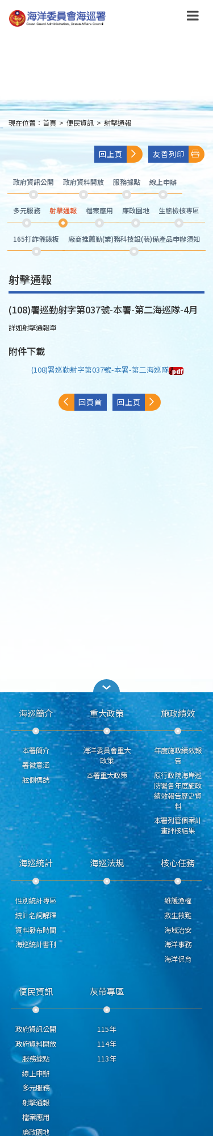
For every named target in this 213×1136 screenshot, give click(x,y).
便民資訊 (80, 123)
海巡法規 (107, 862)
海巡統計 (36, 862)
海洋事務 (177, 944)
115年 (106, 1029)
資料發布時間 (35, 930)
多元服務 (35, 1088)
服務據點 (35, 1059)
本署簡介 (35, 750)
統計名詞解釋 (35, 915)
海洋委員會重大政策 (107, 755)
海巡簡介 (36, 713)
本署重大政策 (106, 775)
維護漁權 (177, 900)
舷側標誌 (35, 780)
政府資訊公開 (35, 1029)
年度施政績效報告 (178, 755)
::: (1, 127)
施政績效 (178, 713)
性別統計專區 (35, 900)
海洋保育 (177, 959)
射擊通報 (117, 123)
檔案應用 (35, 1117)
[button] (107, 685)
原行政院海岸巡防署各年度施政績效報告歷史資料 (178, 790)
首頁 (49, 123)
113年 (106, 1059)
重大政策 (107, 713)
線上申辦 (35, 1073)
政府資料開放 (35, 1044)
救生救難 (177, 915)
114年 (106, 1044)
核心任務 (178, 862)
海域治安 (177, 930)
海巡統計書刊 (35, 944)
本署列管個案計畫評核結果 (178, 825)
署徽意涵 (35, 765)
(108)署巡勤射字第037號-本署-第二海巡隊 (107, 369)
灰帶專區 (107, 991)
